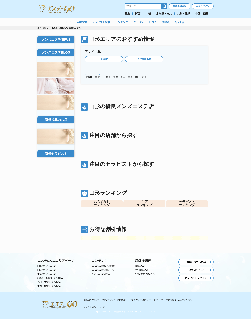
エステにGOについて (94, 307)
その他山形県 (144, 59)
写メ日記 (180, 22)
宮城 (130, 77)
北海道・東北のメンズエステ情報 (66, 28)
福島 (144, 77)
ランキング (121, 22)
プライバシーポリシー (140, 300)
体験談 (166, 22)
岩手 (123, 77)
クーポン (138, 22)
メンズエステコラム (101, 274)
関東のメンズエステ (46, 266)
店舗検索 (82, 22)
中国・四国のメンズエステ (49, 286)
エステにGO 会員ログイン (103, 270)
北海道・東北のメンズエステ (50, 278)
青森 (115, 77)
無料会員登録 (179, 6)
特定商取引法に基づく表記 (179, 300)
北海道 (107, 77)
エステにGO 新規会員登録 (103, 266)
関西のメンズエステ (46, 270)
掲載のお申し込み (196, 262)
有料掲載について (143, 270)
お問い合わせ (108, 300)
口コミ (153, 22)
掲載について (141, 266)
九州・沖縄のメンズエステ (49, 282)
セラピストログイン (195, 278)
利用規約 (121, 300)
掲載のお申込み (91, 300)
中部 (148, 13)
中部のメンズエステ (46, 274)
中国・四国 (201, 13)
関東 (127, 13)
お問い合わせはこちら (145, 274)
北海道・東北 (164, 13)
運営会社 (158, 300)
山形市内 (104, 59)
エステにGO (42, 28)
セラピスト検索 (101, 22)
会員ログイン (202, 6)
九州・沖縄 (183, 13)
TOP (68, 22)
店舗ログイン (196, 270)
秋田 (137, 77)
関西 (137, 13)
